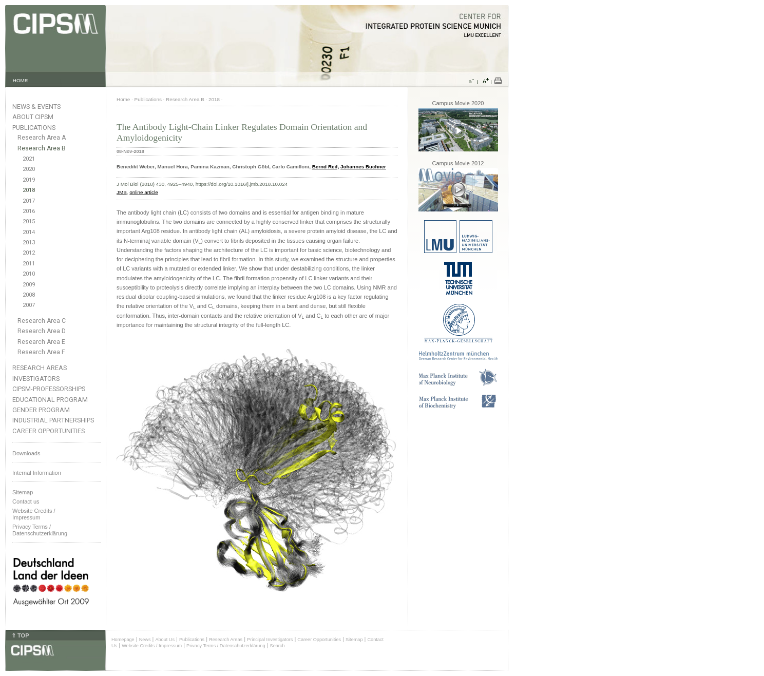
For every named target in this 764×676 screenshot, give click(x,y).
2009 (29, 284)
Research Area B (41, 148)
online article (143, 192)
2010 (29, 274)
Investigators (36, 378)
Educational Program (50, 399)
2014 (29, 232)
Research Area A (41, 137)
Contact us (26, 501)
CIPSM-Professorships (48, 389)
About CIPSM (32, 117)
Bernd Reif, (325, 166)
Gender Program (41, 410)
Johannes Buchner (363, 166)
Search (277, 645)
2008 (29, 295)
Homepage (123, 639)
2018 (29, 190)
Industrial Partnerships (53, 420)
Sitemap (22, 492)
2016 (29, 211)
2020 (29, 169)
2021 (29, 159)
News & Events (36, 106)
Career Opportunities (48, 431)
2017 (29, 201)
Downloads (26, 453)
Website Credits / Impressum (152, 645)
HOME (20, 80)
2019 (29, 180)
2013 (29, 242)
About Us (165, 639)
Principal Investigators (270, 639)
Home (123, 99)
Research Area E (41, 341)
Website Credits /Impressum (33, 514)
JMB (122, 192)
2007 (29, 305)
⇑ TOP (20, 635)
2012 (29, 252)
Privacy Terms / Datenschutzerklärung (39, 530)
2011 (29, 263)
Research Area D (41, 331)
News (145, 639)
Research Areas (39, 368)
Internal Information (36, 473)
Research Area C (41, 320)
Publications (33, 127)
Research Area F (41, 352)
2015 (29, 221)
